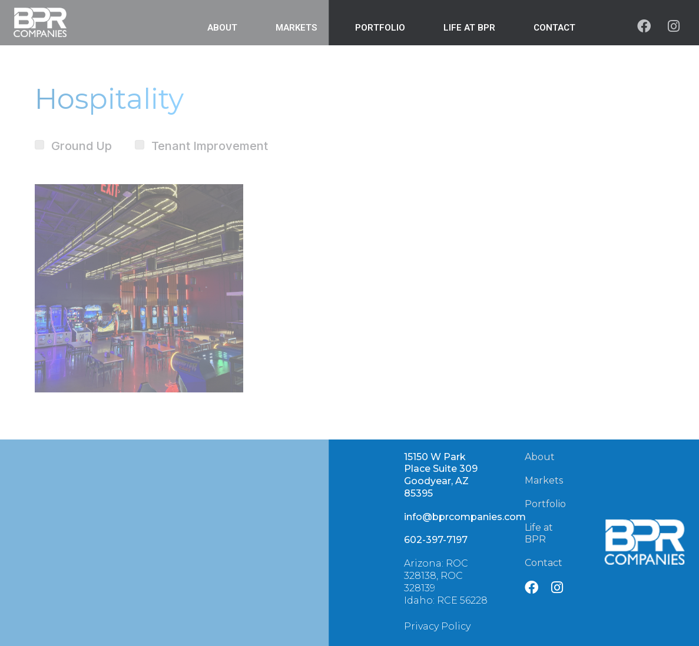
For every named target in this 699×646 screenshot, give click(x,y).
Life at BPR (469, 27)
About (540, 456)
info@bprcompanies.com (465, 516)
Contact (554, 27)
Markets (544, 480)
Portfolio (545, 504)
